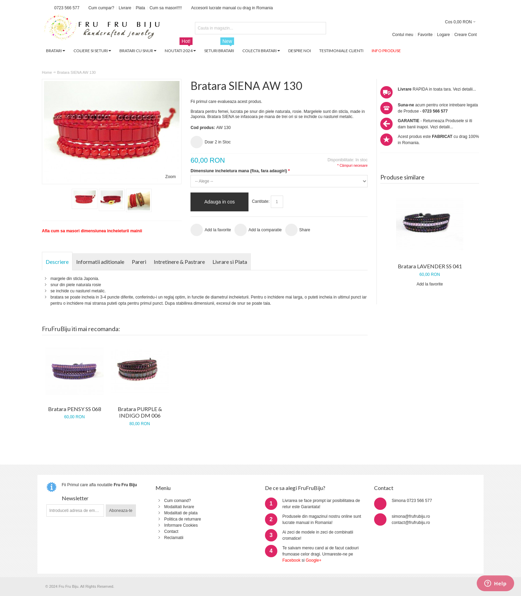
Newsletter (75, 498)
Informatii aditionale (100, 261)
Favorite (425, 34)
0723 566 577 (66, 7)
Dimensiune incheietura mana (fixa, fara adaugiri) (239, 171)
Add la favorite (430, 284)
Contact (171, 531)
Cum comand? (177, 500)
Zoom (170, 176)
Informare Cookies (181, 525)
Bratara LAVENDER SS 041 (430, 266)
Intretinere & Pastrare (179, 261)
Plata (140, 7)
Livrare (125, 7)
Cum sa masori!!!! (166, 7)
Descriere (57, 261)
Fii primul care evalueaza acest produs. (226, 101)
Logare (443, 34)
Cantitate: (260, 201)
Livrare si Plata (229, 261)
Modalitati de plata (180, 513)
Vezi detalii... (464, 89)
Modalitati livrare (179, 506)
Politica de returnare (182, 519)
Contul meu (402, 34)
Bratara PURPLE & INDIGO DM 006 (140, 412)
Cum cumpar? (101, 7)
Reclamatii (173, 537)
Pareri (139, 261)
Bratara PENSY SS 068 (74, 409)
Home (47, 72)
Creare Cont (465, 34)
